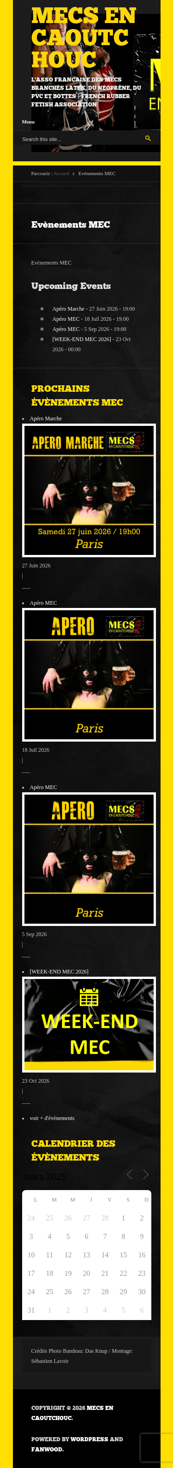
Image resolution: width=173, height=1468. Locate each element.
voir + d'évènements (52, 1118)
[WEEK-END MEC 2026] (82, 339)
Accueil (61, 173)
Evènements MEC (70, 224)
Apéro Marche (69, 309)
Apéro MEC (66, 319)
